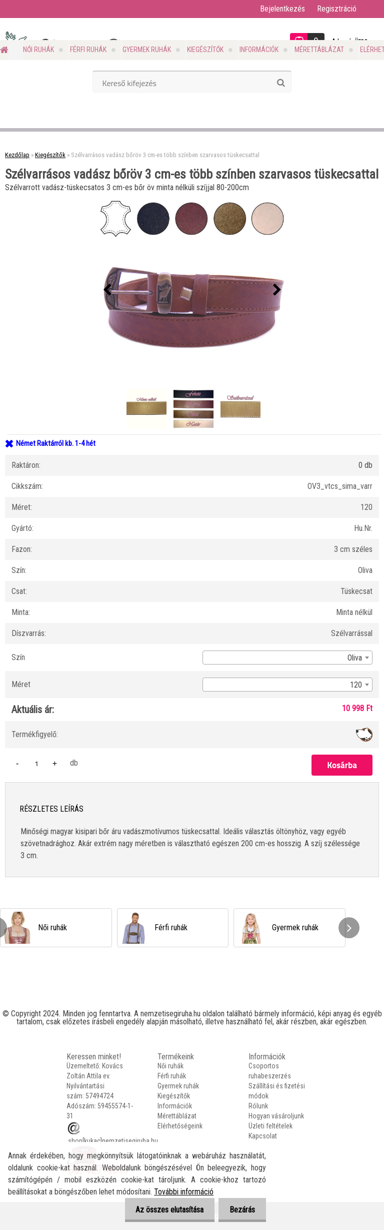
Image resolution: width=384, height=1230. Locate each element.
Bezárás (241, 1209)
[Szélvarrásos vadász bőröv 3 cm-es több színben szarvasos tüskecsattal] (192, 290)
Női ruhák (38, 50)
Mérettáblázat (319, 50)
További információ (184, 1191)
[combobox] (287, 658)
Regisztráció (336, 9)
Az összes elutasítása (165, 1209)
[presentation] (107, 290)
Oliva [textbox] (355, 658)
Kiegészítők (205, 50)
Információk (259, 50)
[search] (281, 83)
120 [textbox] (356, 685)
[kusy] (37, 763)
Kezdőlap (17, 155)
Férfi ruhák (88, 50)
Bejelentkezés (282, 9)
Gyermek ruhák (146, 50)
